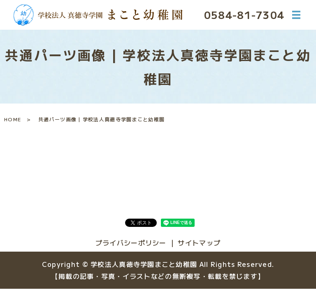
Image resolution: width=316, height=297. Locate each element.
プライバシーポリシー (131, 243)
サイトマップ (199, 243)
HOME (12, 119)
